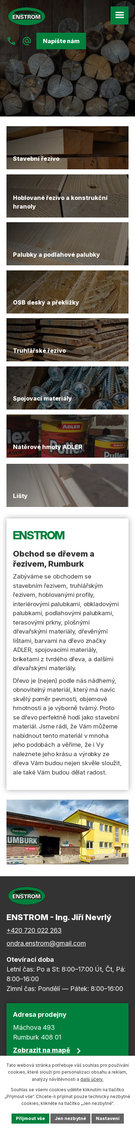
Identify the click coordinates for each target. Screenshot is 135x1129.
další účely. (91, 1079)
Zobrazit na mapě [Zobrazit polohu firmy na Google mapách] (41, 1050)
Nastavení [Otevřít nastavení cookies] (108, 1118)
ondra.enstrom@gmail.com (46, 943)
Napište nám (61, 41)
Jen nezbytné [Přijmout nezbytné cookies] (70, 1118)
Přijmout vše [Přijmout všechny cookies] (30, 1118)
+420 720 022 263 (34, 930)
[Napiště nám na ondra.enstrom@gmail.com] (27, 41)
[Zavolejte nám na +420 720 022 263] (11, 41)
